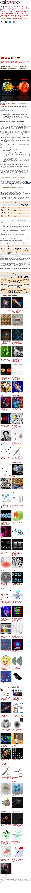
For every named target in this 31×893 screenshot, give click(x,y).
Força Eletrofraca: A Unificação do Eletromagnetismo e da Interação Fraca (17, 377)
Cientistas (3, 8)
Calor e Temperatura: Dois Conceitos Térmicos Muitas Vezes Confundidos (6, 377)
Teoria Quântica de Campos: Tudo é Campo (6, 551)
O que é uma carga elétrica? (6, 794)
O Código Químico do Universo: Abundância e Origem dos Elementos (17, 635)
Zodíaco (9, 19)
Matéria (27, 13)
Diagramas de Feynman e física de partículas (6, 457)
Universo (22, 17)
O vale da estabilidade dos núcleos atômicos (6, 777)
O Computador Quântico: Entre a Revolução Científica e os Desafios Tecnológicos (17, 552)
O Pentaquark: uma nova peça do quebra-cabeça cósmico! (17, 409)
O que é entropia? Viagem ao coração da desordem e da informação (17, 585)
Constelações (12, 8)
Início (1, 61)
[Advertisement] (15, 40)
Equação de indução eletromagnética (17, 683)
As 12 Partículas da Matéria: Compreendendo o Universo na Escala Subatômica (6, 761)
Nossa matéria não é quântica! (17, 794)
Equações (15, 10)
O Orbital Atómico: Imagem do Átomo (17, 759)
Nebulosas (3, 15)
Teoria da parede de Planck (17, 475)
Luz (22, 13)
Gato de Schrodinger (17, 522)
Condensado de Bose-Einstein (6, 569)
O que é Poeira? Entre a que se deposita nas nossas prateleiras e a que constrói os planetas (17, 359)
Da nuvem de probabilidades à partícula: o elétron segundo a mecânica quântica (6, 585)
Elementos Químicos (6, 11)
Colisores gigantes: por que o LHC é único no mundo (17, 490)
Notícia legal (2, 883)
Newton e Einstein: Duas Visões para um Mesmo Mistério (17, 809)
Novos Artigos (17, 19)
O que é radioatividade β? (6, 475)
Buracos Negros (20, 6)
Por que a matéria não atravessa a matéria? (6, 325)
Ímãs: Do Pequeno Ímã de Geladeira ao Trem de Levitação (17, 326)
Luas (17, 13)
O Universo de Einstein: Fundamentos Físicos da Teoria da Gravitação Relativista (17, 826)
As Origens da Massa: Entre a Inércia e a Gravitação (6, 714)
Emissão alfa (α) (6, 682)
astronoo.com (3, 104)
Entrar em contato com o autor (6, 884)
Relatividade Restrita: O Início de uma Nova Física (6, 393)
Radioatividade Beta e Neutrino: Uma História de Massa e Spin (6, 602)
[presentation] (13, 139)
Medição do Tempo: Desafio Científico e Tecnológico (6, 618)
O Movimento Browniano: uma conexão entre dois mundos (17, 426)
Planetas (11, 15)
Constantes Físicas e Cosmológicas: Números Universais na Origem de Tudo (17, 619)
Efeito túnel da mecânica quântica (6, 745)
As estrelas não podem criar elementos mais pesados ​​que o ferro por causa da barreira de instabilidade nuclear (17, 459)
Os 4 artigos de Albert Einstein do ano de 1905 (6, 442)
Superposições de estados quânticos (17, 667)
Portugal (6, 61)
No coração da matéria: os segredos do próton (6, 309)
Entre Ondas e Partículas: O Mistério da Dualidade (6, 858)
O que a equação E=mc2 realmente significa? (17, 841)
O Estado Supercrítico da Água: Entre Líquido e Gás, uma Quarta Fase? (17, 859)
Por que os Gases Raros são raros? (6, 425)
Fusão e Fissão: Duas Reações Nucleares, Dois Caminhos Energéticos (6, 698)
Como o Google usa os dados (6, 882)
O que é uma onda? (17, 537)
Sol (27, 15)
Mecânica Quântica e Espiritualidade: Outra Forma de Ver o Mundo (6, 875)
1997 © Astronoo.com (4, 879)
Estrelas (16, 11)
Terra (16, 17)
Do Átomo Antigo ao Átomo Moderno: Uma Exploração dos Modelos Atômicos (17, 698)
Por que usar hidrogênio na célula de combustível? (6, 809)
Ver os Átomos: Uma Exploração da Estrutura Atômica (17, 730)
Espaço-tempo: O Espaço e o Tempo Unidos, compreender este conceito (17, 603)
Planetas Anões (20, 15)
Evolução (23, 11)
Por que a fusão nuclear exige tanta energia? (17, 442)
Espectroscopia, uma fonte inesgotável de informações (6, 635)
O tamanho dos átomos (6, 650)
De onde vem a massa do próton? (6, 824)
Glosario (26, 19)
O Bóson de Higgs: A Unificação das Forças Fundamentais (17, 393)
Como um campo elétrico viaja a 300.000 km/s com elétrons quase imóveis (17, 310)
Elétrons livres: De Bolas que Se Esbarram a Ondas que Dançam (17, 342)
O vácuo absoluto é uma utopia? (6, 490)
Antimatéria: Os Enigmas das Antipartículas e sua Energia (17, 779)
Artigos (12, 61)
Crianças (20, 8)
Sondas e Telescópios (6, 17)
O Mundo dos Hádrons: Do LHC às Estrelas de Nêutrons (6, 506)
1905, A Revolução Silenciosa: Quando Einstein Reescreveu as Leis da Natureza (6, 842)
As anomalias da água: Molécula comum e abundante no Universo (6, 358)
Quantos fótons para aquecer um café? (6, 729)
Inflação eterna (6, 537)
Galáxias (11, 13)
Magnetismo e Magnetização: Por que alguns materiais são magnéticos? (17, 652)
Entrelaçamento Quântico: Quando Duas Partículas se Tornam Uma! (6, 410)
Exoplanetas (4, 13)
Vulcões (2, 19)
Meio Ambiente (6, 10)
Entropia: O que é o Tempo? (17, 745)
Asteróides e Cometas (7, 6)
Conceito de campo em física (17, 569)
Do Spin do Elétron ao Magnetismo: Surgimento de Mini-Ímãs (6, 342)
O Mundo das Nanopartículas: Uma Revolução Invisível (6, 523)
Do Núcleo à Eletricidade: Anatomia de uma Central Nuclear (17, 714)
